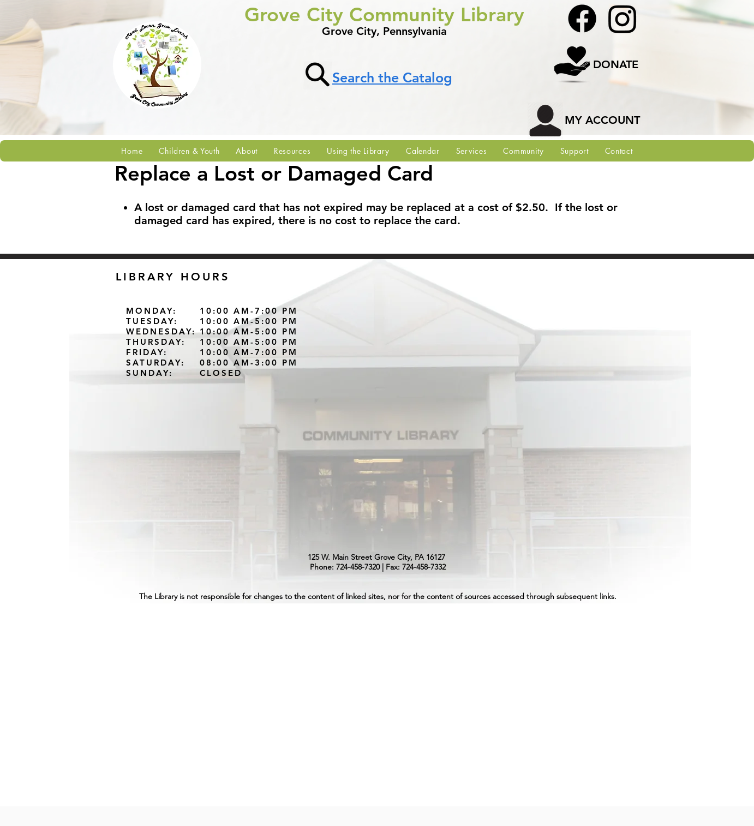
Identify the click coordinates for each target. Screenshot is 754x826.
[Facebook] (582, 18)
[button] (246, 150)
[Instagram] (622, 18)
